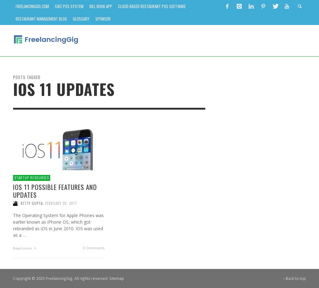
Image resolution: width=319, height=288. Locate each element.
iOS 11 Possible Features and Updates (55, 191)
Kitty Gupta (32, 203)
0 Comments (93, 248)
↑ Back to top (294, 278)
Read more (25, 248)
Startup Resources (31, 177)
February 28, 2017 (61, 203)
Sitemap (116, 278)
